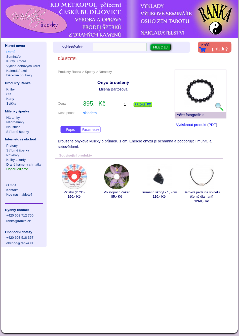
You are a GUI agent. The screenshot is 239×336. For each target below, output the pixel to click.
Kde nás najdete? (19, 194)
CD (8, 94)
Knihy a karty (16, 160)
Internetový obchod (20, 139)
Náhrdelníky (15, 122)
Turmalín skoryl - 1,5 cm (159, 179)
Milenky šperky (17, 111)
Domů (10, 52)
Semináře (13, 56)
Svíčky (11, 103)
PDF (212, 125)
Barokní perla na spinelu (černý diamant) (201, 181)
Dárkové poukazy (19, 75)
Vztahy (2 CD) (74, 179)
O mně (11, 185)
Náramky (13, 117)
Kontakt (12, 190)
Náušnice (13, 127)
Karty (10, 99)
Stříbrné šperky (17, 132)
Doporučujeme (17, 169)
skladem (90, 113)
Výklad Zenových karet (23, 66)
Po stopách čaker (116, 179)
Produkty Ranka (17, 83)
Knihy (10, 89)
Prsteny (12, 145)
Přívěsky (12, 155)
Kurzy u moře (16, 61)
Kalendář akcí (16, 71)
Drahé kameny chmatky (24, 164)
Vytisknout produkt (191, 125)
